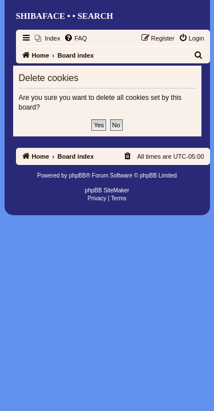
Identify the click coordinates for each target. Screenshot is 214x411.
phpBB (77, 175)
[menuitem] (47, 38)
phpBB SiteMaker (107, 190)
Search (96, 16)
